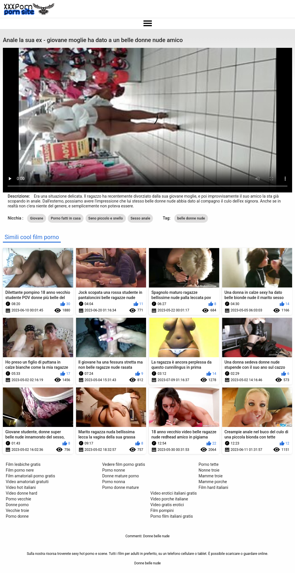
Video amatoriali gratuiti (27, 481)
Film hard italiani (213, 487)
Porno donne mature (120, 487)
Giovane (36, 218)
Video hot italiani (21, 487)
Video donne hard (21, 493)
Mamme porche (212, 481)
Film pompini (162, 510)
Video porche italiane (169, 499)
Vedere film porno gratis (123, 464)
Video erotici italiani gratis (173, 493)
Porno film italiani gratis (171, 516)
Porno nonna (113, 481)
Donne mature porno (120, 476)
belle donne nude (191, 218)
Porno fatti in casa (66, 218)
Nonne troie (208, 470)
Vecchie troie (17, 510)
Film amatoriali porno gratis (30, 476)
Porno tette (208, 464)
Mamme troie (210, 476)
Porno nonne (113, 470)
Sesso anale (140, 218)
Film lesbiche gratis (23, 464)
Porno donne (17, 516)
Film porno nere (20, 470)
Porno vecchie (18, 499)
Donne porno (17, 504)
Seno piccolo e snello (105, 218)
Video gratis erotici (167, 504)
